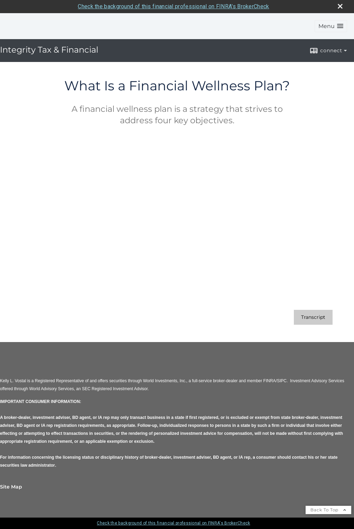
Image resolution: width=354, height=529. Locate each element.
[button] (331, 26)
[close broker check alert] (340, 6)
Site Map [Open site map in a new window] (11, 487)
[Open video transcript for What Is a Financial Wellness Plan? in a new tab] (313, 317)
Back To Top (328, 509)
